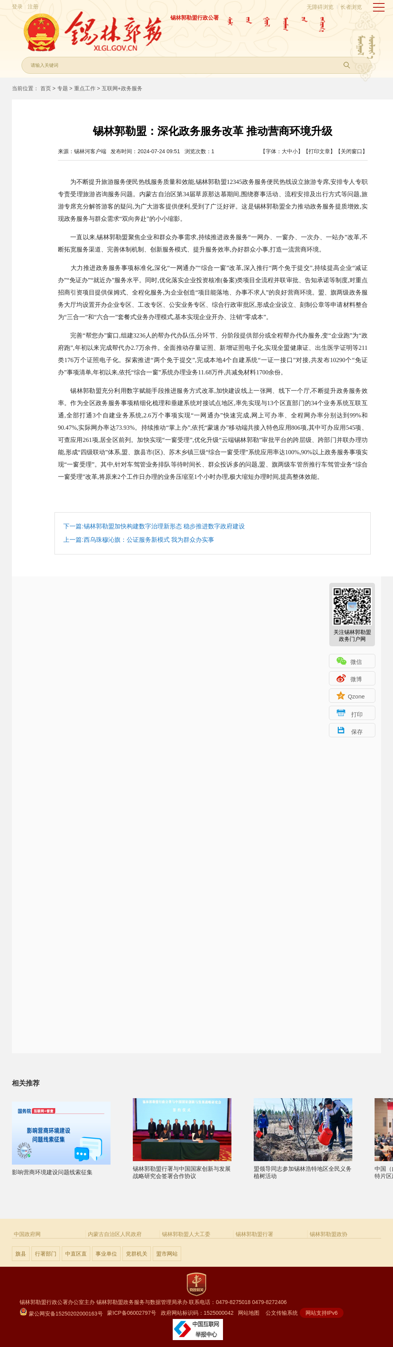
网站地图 (248, 1313)
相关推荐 (26, 1083)
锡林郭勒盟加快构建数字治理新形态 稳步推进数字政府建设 (164, 526)
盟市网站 (167, 1254)
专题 (62, 88)
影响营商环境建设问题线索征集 (61, 1168)
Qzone (356, 696)
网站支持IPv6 (321, 1313)
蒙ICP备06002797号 (131, 1313)
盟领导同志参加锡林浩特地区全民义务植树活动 (303, 1169)
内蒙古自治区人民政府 (115, 1234)
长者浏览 (351, 7)
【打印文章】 (319, 151)
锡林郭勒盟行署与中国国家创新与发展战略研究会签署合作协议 (182, 1169)
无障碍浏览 (320, 7)
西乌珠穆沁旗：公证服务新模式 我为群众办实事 (149, 539)
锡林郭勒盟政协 (328, 1234)
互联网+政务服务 (122, 88)
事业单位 (106, 1254)
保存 (357, 731)
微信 (356, 662)
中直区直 (76, 1254)
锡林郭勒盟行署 (254, 1234)
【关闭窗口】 (351, 151)
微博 (356, 679)
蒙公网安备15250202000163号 (61, 1314)
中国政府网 (27, 1234)
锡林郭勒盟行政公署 (194, 18)
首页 (45, 88)
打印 (357, 714)
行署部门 (45, 1254)
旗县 (20, 1254)
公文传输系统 (282, 1313)
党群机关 (136, 1254)
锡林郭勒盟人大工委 (186, 1234)
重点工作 (85, 88)
